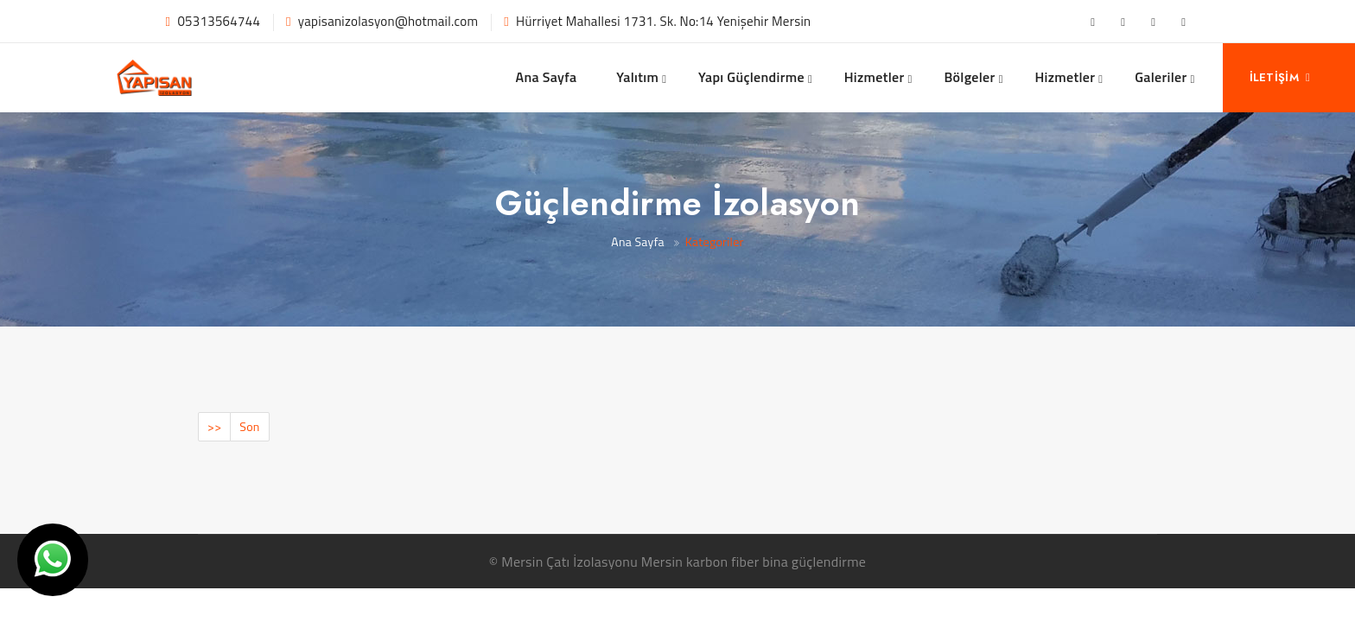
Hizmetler (874, 77)
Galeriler (1160, 77)
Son (249, 426)
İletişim (1281, 77)
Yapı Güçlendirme (751, 77)
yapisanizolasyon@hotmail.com (388, 21)
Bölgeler (969, 77)
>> (214, 426)
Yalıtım (637, 77)
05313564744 (218, 21)
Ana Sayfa (546, 77)
